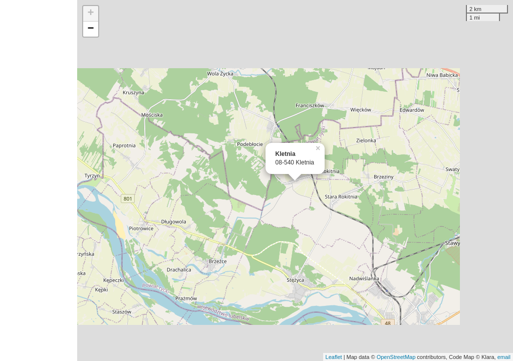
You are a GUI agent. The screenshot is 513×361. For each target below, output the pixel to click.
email (503, 357)
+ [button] (91, 13)
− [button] (91, 29)
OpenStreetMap (396, 357)
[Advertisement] (38, 180)
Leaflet (334, 357)
